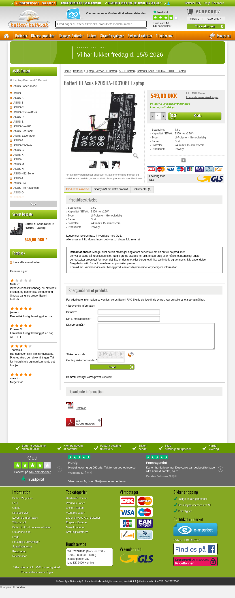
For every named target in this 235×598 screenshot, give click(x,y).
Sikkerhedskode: (76, 354)
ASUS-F (18, 140)
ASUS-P (18, 178)
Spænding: (158, 129)
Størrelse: (157, 145)
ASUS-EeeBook (22, 131)
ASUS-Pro (19, 183)
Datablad (81, 408)
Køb (197, 115)
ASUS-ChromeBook (25, 112)
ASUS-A (18, 98)
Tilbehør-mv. (164, 35)
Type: (155, 137)
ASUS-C (18, 107)
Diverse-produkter (43, 35)
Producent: (158, 149)
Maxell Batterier (75, 527)
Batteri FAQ (125, 299)
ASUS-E (18, 121)
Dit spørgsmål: (75, 324)
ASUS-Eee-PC (22, 126)
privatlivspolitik (102, 377)
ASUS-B (18, 102)
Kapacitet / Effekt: (162, 133)
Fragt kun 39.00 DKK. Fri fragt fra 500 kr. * (134, 3)
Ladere (91, 35)
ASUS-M (18, 164)
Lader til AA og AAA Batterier (83, 517)
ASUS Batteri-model (25, 86)
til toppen (5, 587)
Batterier (21, 35)
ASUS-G (18, 150)
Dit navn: (71, 312)
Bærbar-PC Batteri (77, 498)
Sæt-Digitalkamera (77, 532)
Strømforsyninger (112, 35)
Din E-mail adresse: (79, 318)
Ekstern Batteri (75, 507)
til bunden (19, 587)
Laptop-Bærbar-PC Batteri (30, 80)
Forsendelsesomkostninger (202, 97)
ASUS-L (18, 159)
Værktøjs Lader (75, 512)
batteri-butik (91, 581)
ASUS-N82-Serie (23, 173)
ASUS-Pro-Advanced (26, 187)
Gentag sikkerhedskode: (81, 360)
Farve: (155, 141)
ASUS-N (18, 168)
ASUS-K (18, 154)
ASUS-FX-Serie (22, 145)
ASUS (17, 93)
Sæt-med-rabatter (140, 35)
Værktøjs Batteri (75, 503)
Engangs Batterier (71, 35)
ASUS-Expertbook (24, 135)
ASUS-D (18, 117)
